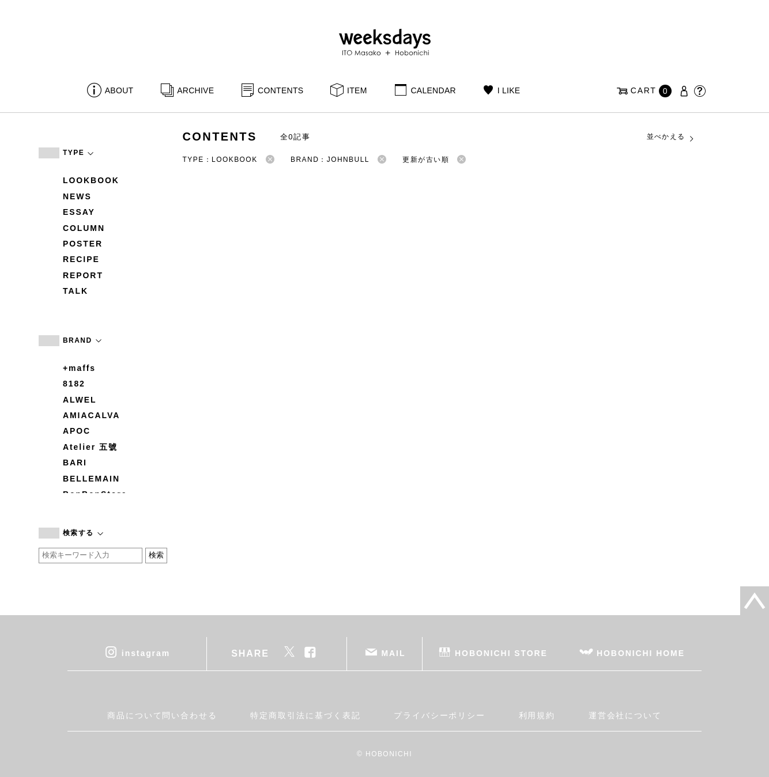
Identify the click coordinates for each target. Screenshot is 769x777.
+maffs (79, 368)
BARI (75, 462)
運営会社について (625, 715)
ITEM (357, 90)
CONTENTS (280, 90)
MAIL (394, 652)
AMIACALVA (91, 415)
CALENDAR (432, 90)
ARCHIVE (195, 90)
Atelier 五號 (90, 447)
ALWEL (80, 399)
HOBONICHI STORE (501, 652)
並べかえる (671, 137)
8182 (74, 383)
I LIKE (509, 90)
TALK (75, 290)
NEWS (77, 196)
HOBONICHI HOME (641, 652)
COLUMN (84, 228)
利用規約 (537, 715)
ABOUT (119, 90)
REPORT (83, 275)
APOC (77, 430)
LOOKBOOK (91, 180)
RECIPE (81, 259)
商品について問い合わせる (162, 715)
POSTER (83, 243)
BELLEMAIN (91, 478)
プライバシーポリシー (439, 715)
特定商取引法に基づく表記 (305, 715)
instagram (146, 652)
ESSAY (79, 212)
